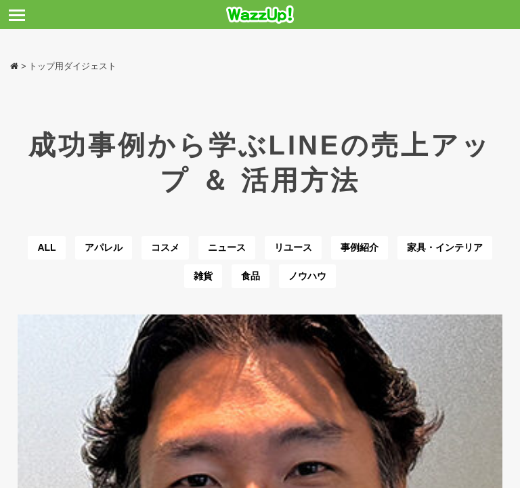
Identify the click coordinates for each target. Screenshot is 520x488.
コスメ (165, 247)
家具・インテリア (445, 247)
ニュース (227, 247)
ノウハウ (307, 275)
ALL (46, 247)
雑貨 (203, 275)
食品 (250, 275)
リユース (293, 247)
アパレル (104, 247)
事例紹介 (359, 247)
